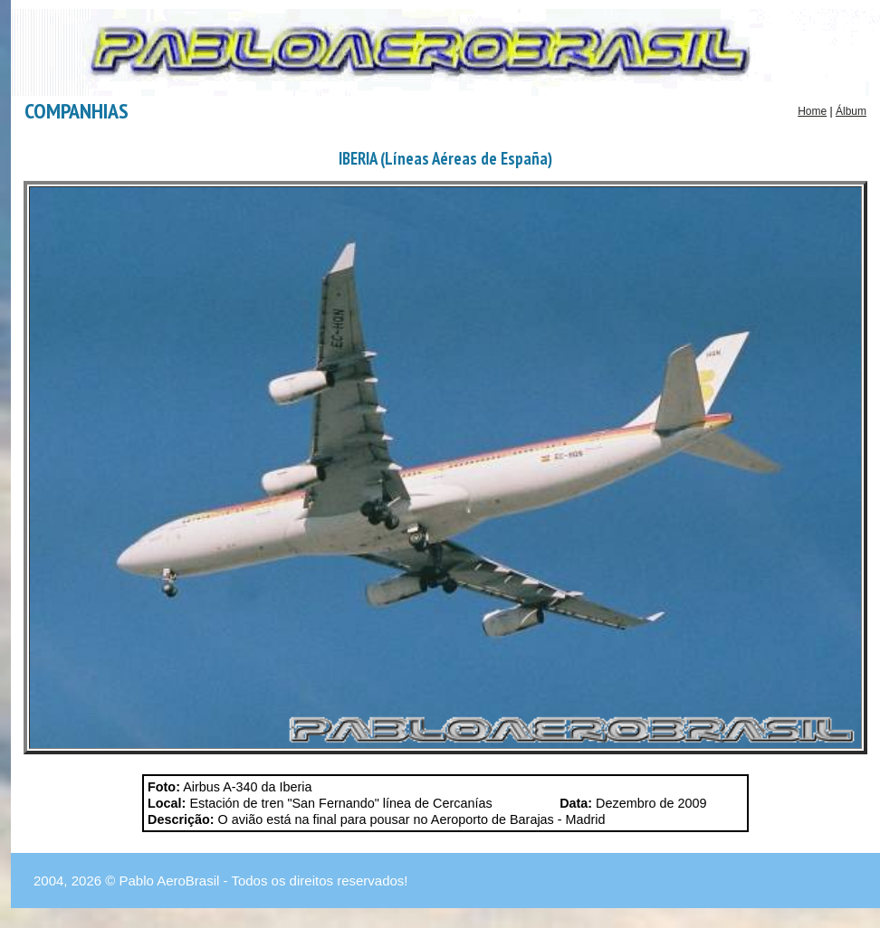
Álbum (851, 111)
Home (812, 111)
